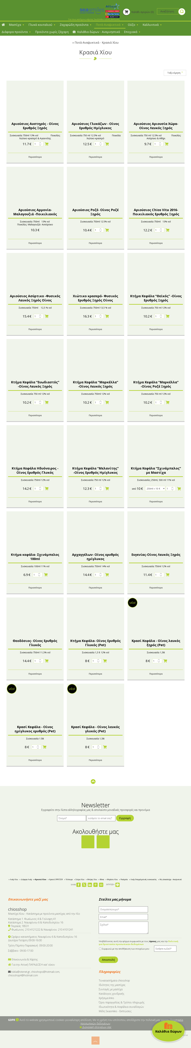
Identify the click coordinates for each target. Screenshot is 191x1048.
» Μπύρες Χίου (91, 879)
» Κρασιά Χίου (40, 879)
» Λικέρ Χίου (13, 879)
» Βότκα (101, 879)
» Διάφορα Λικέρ (25, 879)
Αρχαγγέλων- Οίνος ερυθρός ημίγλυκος (95, 556)
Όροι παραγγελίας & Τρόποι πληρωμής (122, 1002)
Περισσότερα (35, 156)
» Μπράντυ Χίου (112, 879)
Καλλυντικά (152, 25)
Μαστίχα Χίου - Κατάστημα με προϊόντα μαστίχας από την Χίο (44, 913)
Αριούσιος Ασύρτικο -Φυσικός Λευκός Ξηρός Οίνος (35, 298)
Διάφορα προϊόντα (16, 32)
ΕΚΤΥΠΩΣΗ (113, 884)
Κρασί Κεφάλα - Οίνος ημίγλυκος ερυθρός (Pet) (35, 729)
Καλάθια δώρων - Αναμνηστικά (96, 32)
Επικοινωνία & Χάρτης (23, 959)
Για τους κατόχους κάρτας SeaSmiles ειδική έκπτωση (93, 19)
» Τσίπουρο (68, 879)
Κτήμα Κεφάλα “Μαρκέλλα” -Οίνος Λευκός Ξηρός (95, 384)
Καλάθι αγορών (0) (138, 12)
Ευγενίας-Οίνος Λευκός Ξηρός (155, 554)
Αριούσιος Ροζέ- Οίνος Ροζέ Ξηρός (95, 212)
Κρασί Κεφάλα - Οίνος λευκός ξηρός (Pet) (156, 643)
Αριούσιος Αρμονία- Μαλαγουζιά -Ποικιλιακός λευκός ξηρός (35, 214)
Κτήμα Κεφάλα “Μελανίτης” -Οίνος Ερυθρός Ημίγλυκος (95, 470)
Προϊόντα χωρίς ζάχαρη (52, 32)
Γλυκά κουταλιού (42, 25)
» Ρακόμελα (123, 879)
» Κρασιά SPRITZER (55, 879)
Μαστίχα (16, 25)
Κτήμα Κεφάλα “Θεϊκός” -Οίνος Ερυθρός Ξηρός (156, 298)
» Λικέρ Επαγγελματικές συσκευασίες (143, 879)
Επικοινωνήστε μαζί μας (28, 899)
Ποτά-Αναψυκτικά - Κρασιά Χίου (97, 42)
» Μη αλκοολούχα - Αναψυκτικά (170, 879)
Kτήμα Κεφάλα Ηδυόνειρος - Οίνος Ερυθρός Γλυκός (35, 470)
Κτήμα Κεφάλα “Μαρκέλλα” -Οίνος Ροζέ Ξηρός (156, 384)
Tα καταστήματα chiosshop (114, 980)
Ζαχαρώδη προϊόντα (76, 25)
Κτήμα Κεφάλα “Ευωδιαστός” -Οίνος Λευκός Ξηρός (35, 384)
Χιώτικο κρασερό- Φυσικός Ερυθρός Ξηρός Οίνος (95, 298)
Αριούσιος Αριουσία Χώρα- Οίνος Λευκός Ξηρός (156, 126)
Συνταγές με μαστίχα (111, 989)
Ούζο (133, 25)
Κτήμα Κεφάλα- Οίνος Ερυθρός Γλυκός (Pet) (95, 643)
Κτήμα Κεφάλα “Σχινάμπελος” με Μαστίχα (156, 470)
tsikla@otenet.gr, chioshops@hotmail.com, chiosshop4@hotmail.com (34, 973)
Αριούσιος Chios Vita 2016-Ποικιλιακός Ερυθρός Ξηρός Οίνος (156, 214)
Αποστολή (108, 960)
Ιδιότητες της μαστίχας (112, 985)
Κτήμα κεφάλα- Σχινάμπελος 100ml (35, 556)
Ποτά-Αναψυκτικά (110, 25)
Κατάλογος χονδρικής (111, 993)
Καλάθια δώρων (168, 1028)
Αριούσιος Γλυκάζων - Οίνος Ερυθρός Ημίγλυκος (95, 126)
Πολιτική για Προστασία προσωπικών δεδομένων (138, 943)
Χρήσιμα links (106, 998)
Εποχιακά (132, 32)
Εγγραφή (125, 818)
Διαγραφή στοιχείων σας (96, 1027)
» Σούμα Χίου (79, 879)
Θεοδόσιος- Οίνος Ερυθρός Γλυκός (35, 643)
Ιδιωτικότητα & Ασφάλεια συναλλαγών (121, 1007)
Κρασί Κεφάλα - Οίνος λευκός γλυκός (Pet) (95, 729)
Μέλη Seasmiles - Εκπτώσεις (115, 1011)
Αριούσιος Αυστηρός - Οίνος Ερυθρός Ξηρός (35, 126)
